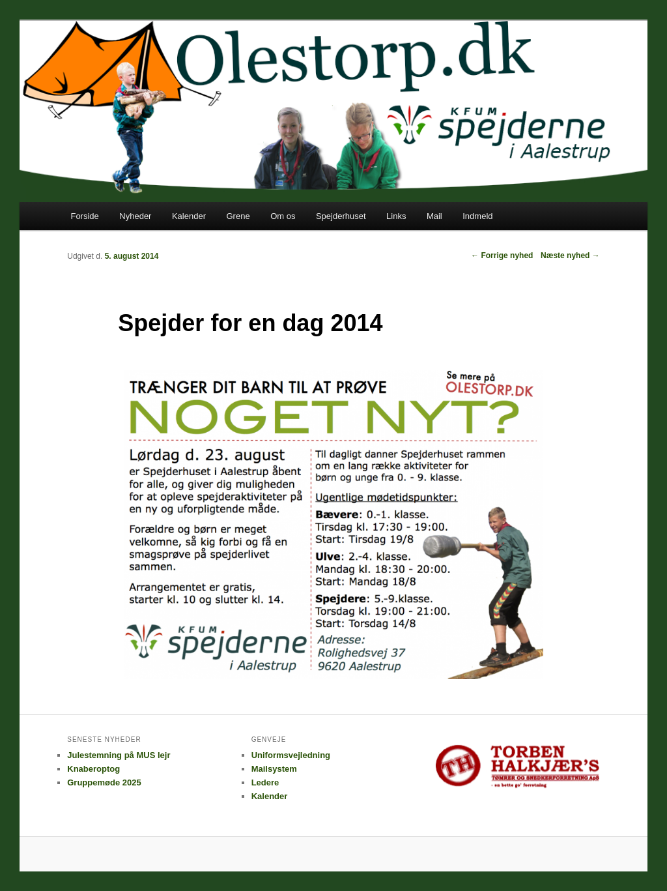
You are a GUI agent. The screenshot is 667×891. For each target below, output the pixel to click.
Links (396, 216)
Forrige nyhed (502, 255)
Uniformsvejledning (290, 755)
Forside (84, 216)
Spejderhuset (341, 216)
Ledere (265, 782)
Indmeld (477, 216)
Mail (434, 216)
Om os (282, 216)
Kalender (189, 216)
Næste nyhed (570, 255)
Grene (237, 216)
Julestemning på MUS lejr (118, 755)
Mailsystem (274, 769)
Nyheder (135, 216)
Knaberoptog (93, 769)
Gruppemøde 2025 (104, 782)
